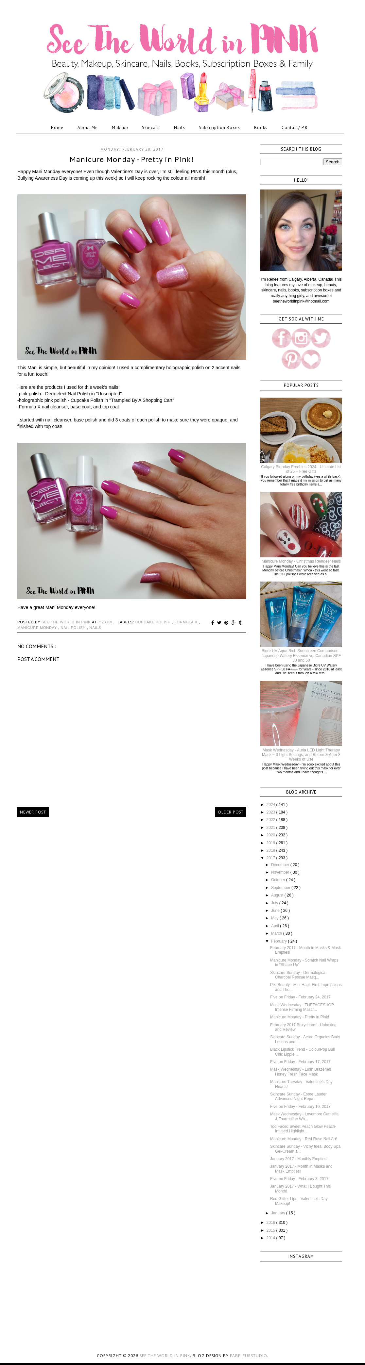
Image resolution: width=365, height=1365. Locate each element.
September (281, 887)
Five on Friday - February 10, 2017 (300, 1106)
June (276, 910)
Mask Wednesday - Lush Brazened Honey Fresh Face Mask (300, 1071)
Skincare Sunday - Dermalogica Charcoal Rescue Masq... (297, 974)
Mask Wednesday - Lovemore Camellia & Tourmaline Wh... (304, 1116)
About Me (88, 127)
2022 (271, 819)
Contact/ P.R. (295, 127)
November (280, 872)
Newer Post (33, 812)
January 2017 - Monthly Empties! (298, 1159)
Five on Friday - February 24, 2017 (300, 997)
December (280, 865)
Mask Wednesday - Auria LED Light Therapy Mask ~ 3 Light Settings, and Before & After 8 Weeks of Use (301, 755)
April (275, 926)
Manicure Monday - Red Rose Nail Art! (303, 1139)
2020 (271, 835)
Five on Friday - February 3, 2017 (299, 1178)
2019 (271, 843)
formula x (186, 622)
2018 (271, 850)
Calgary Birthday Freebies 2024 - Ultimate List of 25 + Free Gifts (301, 469)
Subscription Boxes (219, 127)
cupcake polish (153, 622)
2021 (271, 827)
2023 (271, 812)
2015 (271, 1230)
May (275, 918)
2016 (271, 1222)
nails (95, 628)
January (278, 1213)
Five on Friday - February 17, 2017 (300, 1062)
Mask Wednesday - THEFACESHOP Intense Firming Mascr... (302, 1007)
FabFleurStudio (248, 1355)
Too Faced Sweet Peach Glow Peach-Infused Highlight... (303, 1128)
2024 (271, 804)
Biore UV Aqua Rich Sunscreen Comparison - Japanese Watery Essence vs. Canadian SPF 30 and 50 (301, 656)
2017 (271, 858)
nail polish (74, 628)
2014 (271, 1238)
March (277, 933)
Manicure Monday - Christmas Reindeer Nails (301, 561)
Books (261, 127)
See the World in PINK (165, 1355)
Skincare (151, 127)
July (275, 903)
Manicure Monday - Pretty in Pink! (299, 1017)
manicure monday (37, 628)
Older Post (231, 812)
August (278, 895)
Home (57, 127)
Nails (179, 127)
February (279, 941)
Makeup (120, 127)
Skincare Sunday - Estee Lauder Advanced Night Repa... (298, 1096)
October (278, 880)
